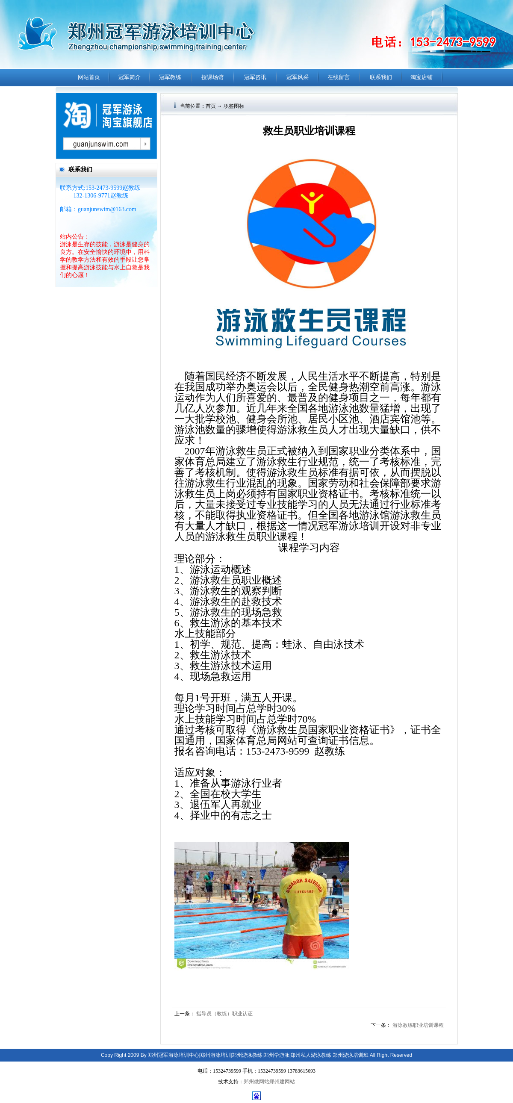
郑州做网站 (256, 1082)
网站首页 (89, 77)
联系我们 (381, 77)
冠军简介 (129, 77)
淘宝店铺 (421, 77)
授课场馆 (212, 77)
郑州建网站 (282, 1082)
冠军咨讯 (255, 77)
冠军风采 (297, 77)
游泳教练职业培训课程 (418, 1025)
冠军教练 (170, 77)
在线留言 (338, 77)
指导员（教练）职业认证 (224, 1014)
